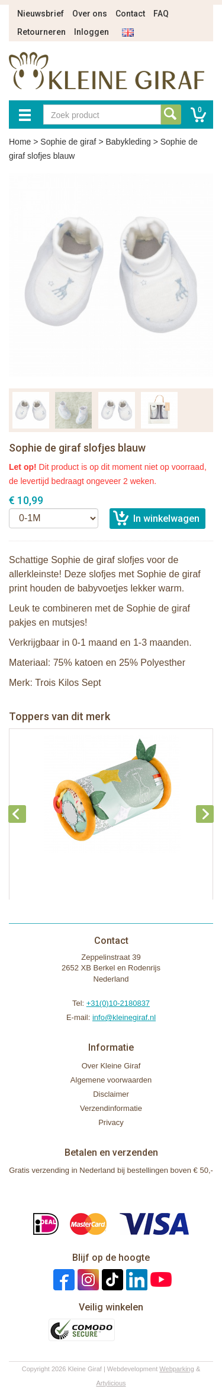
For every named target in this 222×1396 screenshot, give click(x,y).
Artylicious (111, 1383)
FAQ (161, 13)
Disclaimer (111, 1094)
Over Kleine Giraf (111, 1065)
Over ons (89, 13)
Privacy (111, 1122)
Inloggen (91, 32)
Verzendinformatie (111, 1108)
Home (20, 141)
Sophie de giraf (68, 141)
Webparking (176, 1368)
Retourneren (41, 32)
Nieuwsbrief (40, 13)
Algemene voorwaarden (111, 1079)
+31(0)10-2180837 (118, 1003)
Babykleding (127, 141)
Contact (130, 13)
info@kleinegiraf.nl (124, 1017)
